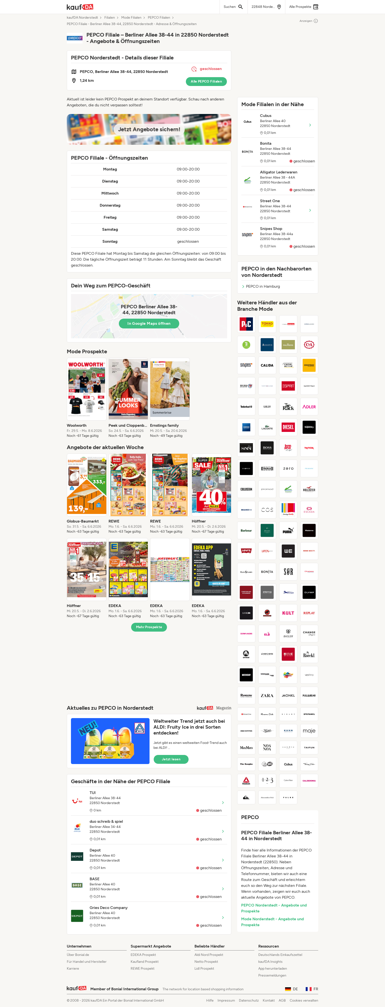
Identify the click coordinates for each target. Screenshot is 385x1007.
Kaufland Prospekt (145, 962)
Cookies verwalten (304, 1000)
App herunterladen (272, 968)
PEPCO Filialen (159, 17)
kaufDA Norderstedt (82, 17)
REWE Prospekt (142, 968)
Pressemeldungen (272, 975)
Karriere (73, 968)
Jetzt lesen (171, 759)
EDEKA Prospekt (143, 955)
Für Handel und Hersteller (87, 962)
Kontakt (269, 1000)
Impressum (226, 1000)
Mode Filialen (131, 17)
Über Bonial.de (78, 955)
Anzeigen (309, 20)
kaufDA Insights (270, 962)
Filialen (109, 17)
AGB (282, 1000)
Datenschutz (249, 1000)
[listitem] (87, 398)
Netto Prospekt (206, 962)
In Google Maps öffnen (148, 323)
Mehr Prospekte (149, 627)
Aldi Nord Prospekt (208, 955)
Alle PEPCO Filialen (206, 81)
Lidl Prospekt (204, 968)
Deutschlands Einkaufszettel (280, 955)
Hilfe (210, 1000)
